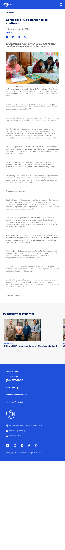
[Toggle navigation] (61, 4)
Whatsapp (25, 37)
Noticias (10, 32)
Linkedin (19, 37)
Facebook (7, 37)
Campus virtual (15, 436)
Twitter (13, 37)
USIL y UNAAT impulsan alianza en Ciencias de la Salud (30, 346)
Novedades (10, 13)
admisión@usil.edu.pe (17, 431)
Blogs (12, 4)
